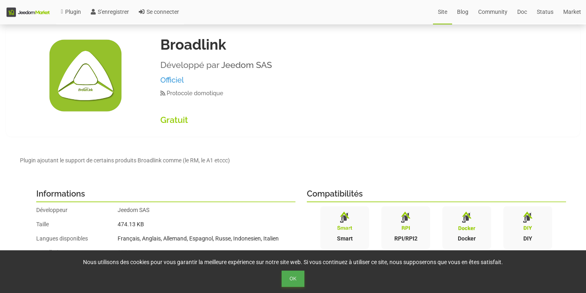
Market (572, 12)
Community (492, 12)
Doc (522, 12)
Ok (293, 279)
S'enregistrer (110, 12)
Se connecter (159, 12)
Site (442, 12)
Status (545, 12)
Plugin (71, 12)
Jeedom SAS (246, 65)
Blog (462, 12)
